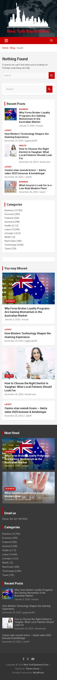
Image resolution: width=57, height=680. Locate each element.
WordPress (38, 672)
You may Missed (15, 268)
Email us (10, 513)
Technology (10, 244)
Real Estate (10, 241)
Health (22, 146)
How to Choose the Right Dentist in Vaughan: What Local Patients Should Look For (35, 153)
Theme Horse (32, 668)
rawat (42, 192)
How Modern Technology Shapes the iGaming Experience (27, 135)
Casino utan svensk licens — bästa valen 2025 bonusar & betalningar (25, 172)
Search (52, 75)
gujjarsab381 (31, 140)
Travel (7, 248)
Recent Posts (16, 104)
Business (23, 109)
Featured (9, 218)
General (8, 221)
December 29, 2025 (14, 140)
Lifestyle (9, 233)
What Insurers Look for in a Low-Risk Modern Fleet (35, 187)
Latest (8, 130)
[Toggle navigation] (6, 40)
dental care (45, 162)
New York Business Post (36, 664)
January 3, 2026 (26, 125)
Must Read (11, 433)
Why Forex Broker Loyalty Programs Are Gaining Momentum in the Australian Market (34, 117)
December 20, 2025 (14, 177)
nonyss (39, 125)
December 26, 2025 (28, 162)
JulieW (28, 177)
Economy (9, 214)
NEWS (8, 237)
